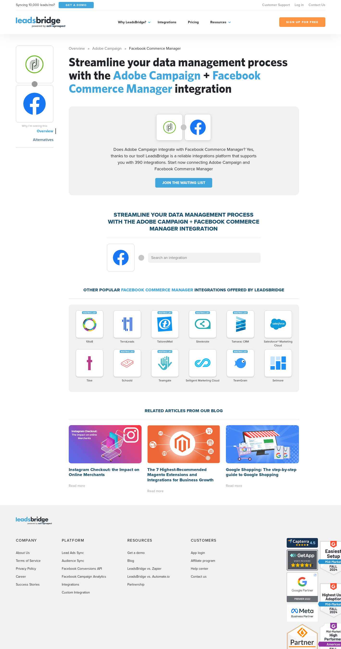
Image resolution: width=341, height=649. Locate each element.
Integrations (167, 22)
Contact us (199, 576)
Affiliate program (203, 560)
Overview (45, 131)
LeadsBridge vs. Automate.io (148, 576)
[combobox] (204, 258)
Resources (218, 22)
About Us (23, 552)
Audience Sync (73, 560)
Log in (299, 4)
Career (21, 576)
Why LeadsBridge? (132, 22)
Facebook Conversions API (82, 568)
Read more (77, 485)
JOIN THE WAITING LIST (183, 182)
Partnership (135, 584)
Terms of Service (28, 560)
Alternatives (43, 139)
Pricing (193, 22)
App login (198, 552)
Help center (199, 568)
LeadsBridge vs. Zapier (144, 568)
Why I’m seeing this (34, 125)
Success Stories (28, 584)
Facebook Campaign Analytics (84, 576)
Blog (130, 560)
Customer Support (276, 4)
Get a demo (136, 552)
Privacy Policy (26, 568)
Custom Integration (76, 592)
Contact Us (317, 4)
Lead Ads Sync (73, 552)
